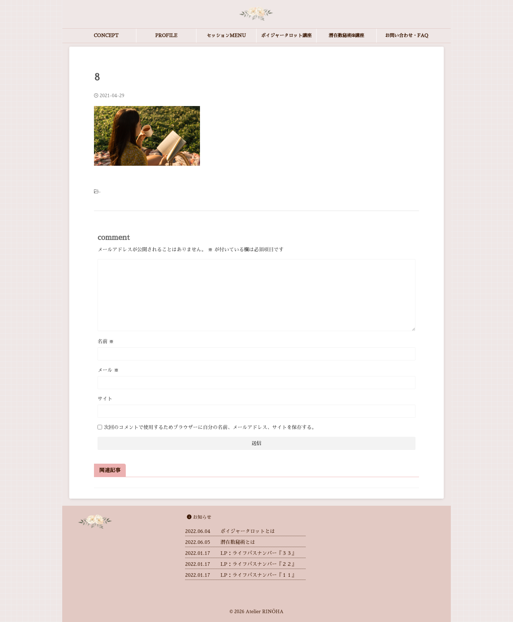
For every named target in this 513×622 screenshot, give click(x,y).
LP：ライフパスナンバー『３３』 (258, 553)
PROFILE (166, 35)
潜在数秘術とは (237, 542)
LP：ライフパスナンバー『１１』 (258, 575)
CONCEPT (106, 35)
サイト (105, 398)
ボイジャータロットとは (247, 531)
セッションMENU (226, 35)
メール (108, 370)
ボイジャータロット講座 (286, 35)
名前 (106, 341)
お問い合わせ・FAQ (406, 35)
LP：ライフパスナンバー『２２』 (258, 564)
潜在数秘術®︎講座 (346, 35)
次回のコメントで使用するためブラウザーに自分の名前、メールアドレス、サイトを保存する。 (210, 427)
